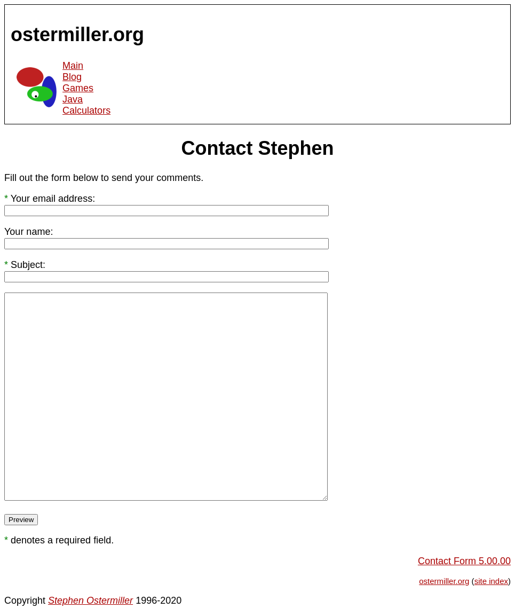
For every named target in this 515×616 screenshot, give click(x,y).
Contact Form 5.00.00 (464, 561)
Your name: (28, 231)
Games (77, 88)
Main (72, 65)
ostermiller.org (444, 581)
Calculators (86, 110)
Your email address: (53, 198)
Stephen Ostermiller (90, 600)
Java (72, 99)
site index (491, 581)
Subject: (28, 264)
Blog (72, 77)
